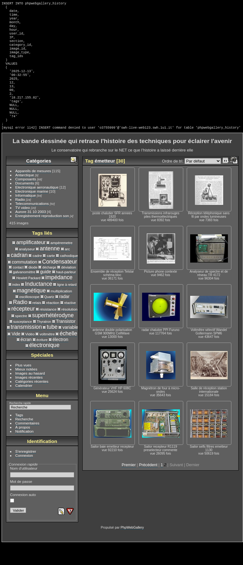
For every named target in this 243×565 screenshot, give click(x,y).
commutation (24, 283)
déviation (68, 288)
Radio (20, 221)
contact (18, 288)
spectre (21, 337)
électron (60, 360)
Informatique (25, 217)
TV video (22, 229)
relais (36, 324)
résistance (48, 330)
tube (52, 348)
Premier (129, 486)
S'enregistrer (25, 473)
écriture (41, 361)
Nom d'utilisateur (42, 493)
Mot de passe (42, 506)
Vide (16, 355)
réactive (70, 324)
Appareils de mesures (33, 192)
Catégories (38, 182)
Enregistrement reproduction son (42, 237)
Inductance (38, 305)
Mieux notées (26, 390)
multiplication (61, 312)
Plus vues (23, 386)
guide (45, 293)
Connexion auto (23, 519)
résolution (69, 330)
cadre (37, 277)
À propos (22, 448)
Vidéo (30, 355)
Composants (25, 200)
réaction (52, 324)
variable (70, 348)
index (16, 306)
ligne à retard (67, 306)
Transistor (65, 342)
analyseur (27, 270)
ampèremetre (62, 264)
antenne (50, 270)
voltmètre (47, 355)
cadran (19, 276)
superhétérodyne (53, 336)
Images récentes (29, 399)
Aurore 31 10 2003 (30, 233)
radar (64, 317)
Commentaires (27, 444)
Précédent (148, 486)
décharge (49, 288)
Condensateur (59, 283)
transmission (26, 348)
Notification (24, 452)
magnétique (31, 312)
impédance (58, 299)
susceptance (22, 343)
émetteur (105, 182)
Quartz (49, 318)
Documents (24, 204)
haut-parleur (66, 293)
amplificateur (31, 263)
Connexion (24, 477)
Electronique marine (31, 213)
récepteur (23, 330)
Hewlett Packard (28, 299)
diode (32, 288)
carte (51, 277)
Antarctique (24, 196)
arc (67, 270)
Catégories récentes (31, 403)
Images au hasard (30, 394)
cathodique (69, 277)
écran (25, 360)
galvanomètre (24, 293)
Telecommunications (32, 225)
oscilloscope (29, 318)
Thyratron (44, 343)
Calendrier (23, 407)
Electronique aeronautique (36, 208)
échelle (68, 355)
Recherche (24, 440)
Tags (19, 436)
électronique (44, 366)
